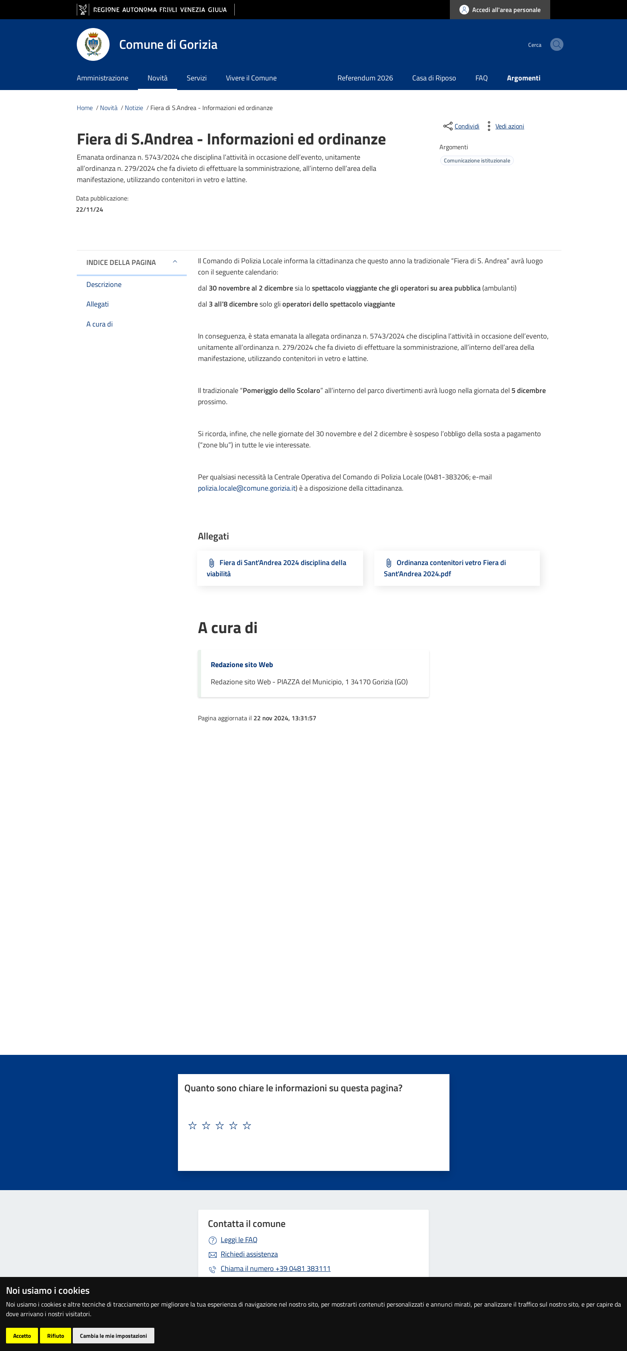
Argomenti (524, 77)
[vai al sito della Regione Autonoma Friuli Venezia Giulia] (156, 10)
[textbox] (311, 1125)
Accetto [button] (22, 1335)
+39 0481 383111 (276, 1268)
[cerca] (540, 44)
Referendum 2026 (365, 77)
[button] (175, 261)
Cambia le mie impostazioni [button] (113, 1335)
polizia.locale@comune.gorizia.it (247, 488)
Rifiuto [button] (55, 1335)
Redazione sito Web (242, 664)
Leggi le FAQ (239, 1239)
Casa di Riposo (434, 77)
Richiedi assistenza (249, 1254)
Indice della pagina (121, 262)
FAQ (481, 77)
